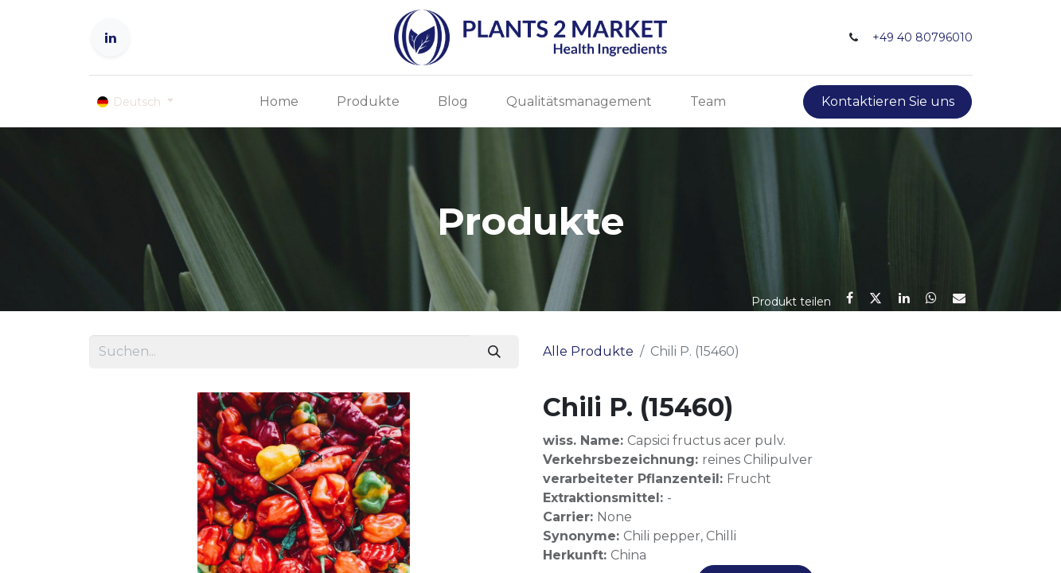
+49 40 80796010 (922, 37)
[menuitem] (279, 102)
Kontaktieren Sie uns (887, 101)
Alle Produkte (588, 351)
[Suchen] (494, 351)
